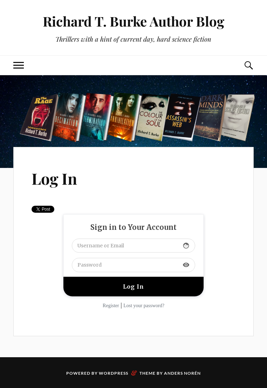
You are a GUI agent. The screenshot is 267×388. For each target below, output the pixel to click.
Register (111, 305)
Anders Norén (182, 373)
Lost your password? (143, 305)
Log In (54, 178)
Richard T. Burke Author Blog (133, 21)
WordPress (113, 373)
